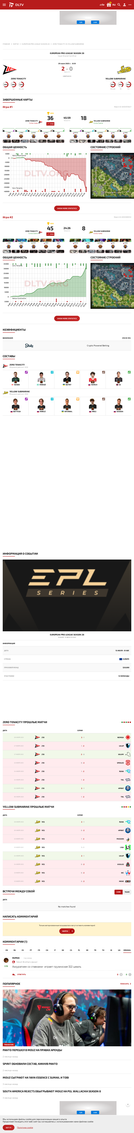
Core (119, 892)
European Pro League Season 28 (67, 53)
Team (127, 892)
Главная (6, 44)
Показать (124, 984)
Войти (65, 931)
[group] (88, 18)
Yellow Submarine (115, 79)
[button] (128, 26)
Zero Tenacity (18, 79)
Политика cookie (25, 1127)
